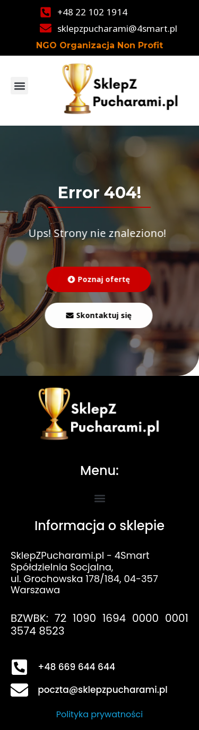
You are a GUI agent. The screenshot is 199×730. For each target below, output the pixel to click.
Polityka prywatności (99, 714)
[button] (19, 85)
